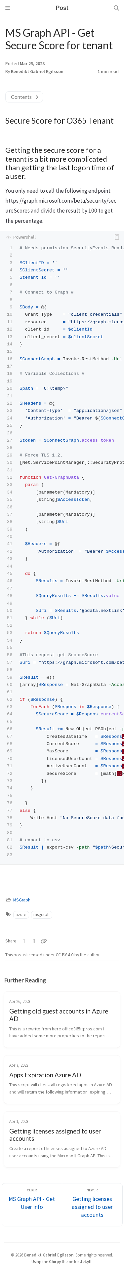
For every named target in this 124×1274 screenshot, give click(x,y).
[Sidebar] (7, 8)
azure (21, 914)
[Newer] (92, 1204)
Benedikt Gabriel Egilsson (37, 71)
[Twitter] (24, 941)
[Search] (116, 8)
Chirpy (55, 1261)
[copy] (117, 237)
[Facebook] (34, 941)
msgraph (41, 914)
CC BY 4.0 (65, 955)
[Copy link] (43, 941)
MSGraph (21, 900)
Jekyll (86, 1261)
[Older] (32, 1204)
